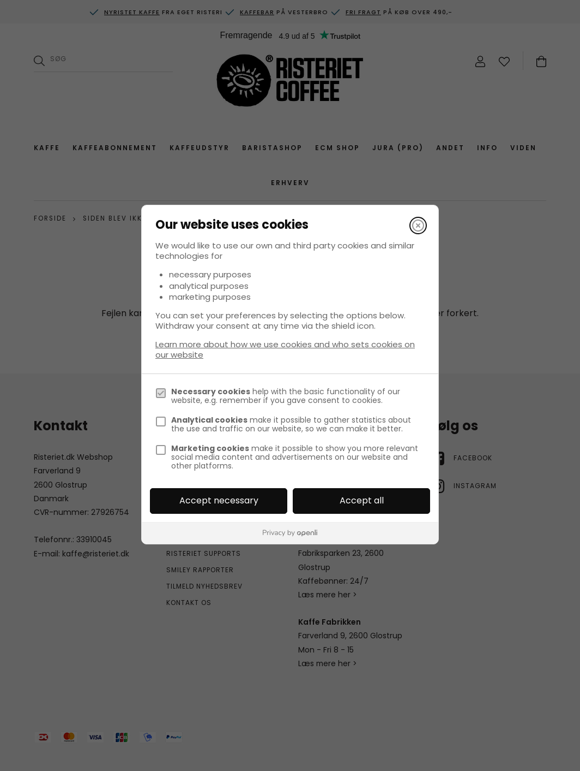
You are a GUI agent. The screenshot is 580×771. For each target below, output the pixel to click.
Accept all (362, 500)
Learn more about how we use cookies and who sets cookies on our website (285, 349)
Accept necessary (218, 500)
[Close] (418, 225)
